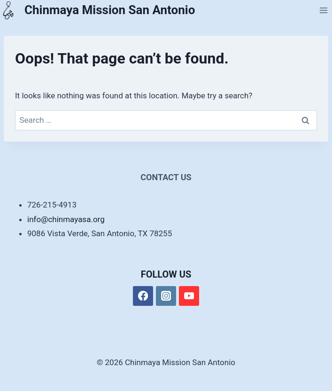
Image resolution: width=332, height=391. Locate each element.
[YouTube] (189, 296)
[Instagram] (166, 296)
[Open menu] (323, 10)
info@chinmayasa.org (66, 219)
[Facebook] (143, 296)
